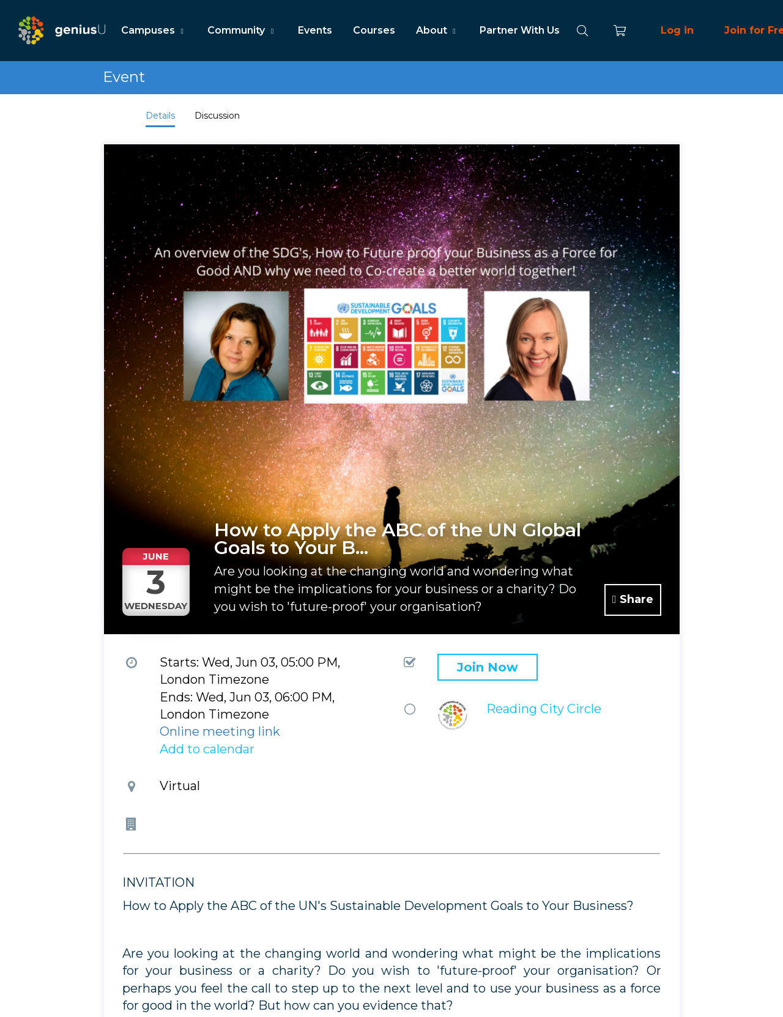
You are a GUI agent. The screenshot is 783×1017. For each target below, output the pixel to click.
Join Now (487, 667)
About (437, 30)
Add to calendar (207, 749)
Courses (374, 30)
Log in (677, 30)
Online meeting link (220, 731)
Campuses (154, 30)
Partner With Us (520, 30)
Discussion (217, 115)
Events (315, 30)
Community (241, 30)
